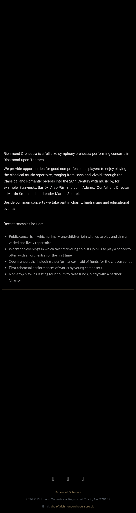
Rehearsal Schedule (68, 492)
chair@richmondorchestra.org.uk (72, 507)
